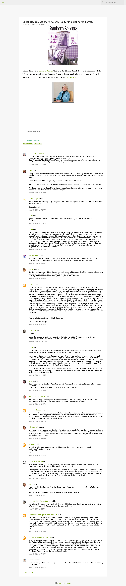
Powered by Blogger (63, 583)
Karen (31, 216)
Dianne (31, 269)
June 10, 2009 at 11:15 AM (38, 375)
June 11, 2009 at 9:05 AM (38, 495)
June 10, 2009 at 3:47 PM (37, 421)
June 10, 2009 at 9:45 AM (38, 325)
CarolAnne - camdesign (37, 153)
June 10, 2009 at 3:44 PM (37, 404)
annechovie (33, 560)
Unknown (32, 444)
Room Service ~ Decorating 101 (40, 501)
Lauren (31, 484)
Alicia (31, 381)
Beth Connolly (34, 427)
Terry (30, 171)
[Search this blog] (113, 2)
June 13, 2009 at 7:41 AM (38, 554)
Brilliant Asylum (34, 198)
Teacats (31, 284)
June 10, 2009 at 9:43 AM (38, 279)
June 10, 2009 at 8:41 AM (38, 263)
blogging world (71, 77)
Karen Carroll (28, 143)
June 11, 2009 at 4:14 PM (37, 509)
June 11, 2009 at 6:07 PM (37, 531)
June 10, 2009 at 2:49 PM (37, 390)
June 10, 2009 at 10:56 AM (38, 342)
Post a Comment (29, 572)
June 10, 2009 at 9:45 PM (37, 478)
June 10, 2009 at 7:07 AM (38, 193)
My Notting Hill (34, 255)
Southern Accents (46, 71)
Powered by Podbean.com (33, 140)
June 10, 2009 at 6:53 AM (38, 165)
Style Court (33, 330)
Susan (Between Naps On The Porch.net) (43, 515)
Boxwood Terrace (35, 410)
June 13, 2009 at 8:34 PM (37, 568)
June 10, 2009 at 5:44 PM (37, 455)
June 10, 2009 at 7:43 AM (38, 223)
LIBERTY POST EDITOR (37, 396)
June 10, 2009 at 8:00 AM (38, 250)
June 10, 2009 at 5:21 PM (37, 438)
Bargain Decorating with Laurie (40, 537)
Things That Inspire (36, 461)
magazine (38, 143)
